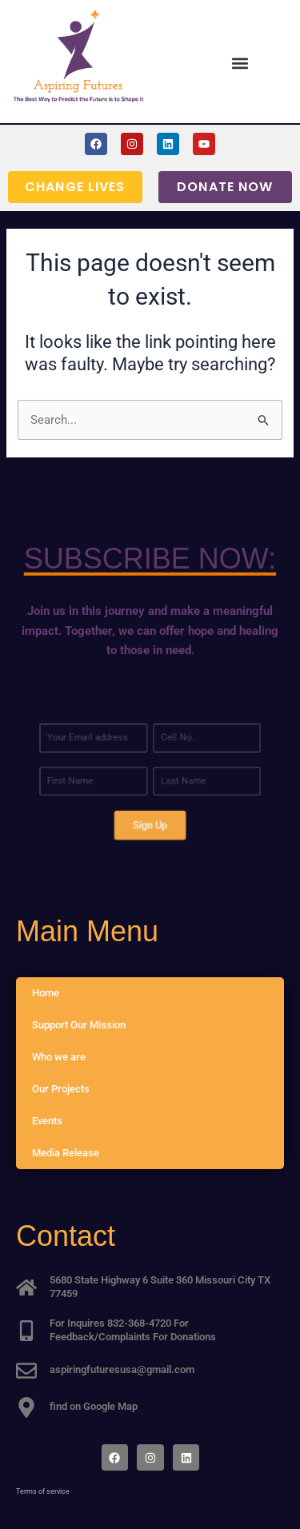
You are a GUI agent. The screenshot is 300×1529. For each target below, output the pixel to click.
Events (47, 1121)
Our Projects (61, 1089)
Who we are (59, 1057)
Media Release (65, 1153)
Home (45, 993)
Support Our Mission (79, 1025)
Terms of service (43, 1491)
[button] (240, 63)
